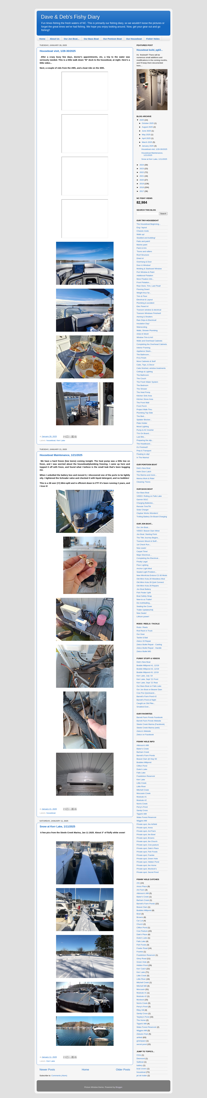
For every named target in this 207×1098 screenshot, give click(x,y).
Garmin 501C (142, 499)
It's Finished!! (142, 447)
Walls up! (140, 234)
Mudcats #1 (142, 797)
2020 (142, 180)
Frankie (140, 952)
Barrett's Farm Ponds (146, 755)
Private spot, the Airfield (147, 824)
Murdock (140, 1000)
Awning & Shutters (145, 317)
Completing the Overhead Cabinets (152, 344)
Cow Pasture (142, 931)
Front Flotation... (144, 282)
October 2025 (148, 123)
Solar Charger (143, 510)
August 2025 (147, 127)
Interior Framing (143, 348)
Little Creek (141, 783)
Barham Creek (143, 752)
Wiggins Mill (142, 821)
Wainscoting (142, 327)
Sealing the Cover (144, 606)
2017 (142, 191)
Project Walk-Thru (144, 409)
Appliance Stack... (144, 351)
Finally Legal (142, 562)
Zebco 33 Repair (144, 641)
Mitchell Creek (143, 790)
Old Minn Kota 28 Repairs (148, 586)
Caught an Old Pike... (146, 703)
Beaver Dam (142, 907)
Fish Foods (141, 945)
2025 (142, 120)
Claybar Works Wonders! (147, 513)
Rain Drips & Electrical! (146, 320)
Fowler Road (142, 948)
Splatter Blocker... (144, 420)
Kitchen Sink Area (144, 396)
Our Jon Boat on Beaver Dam (149, 689)
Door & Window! (144, 265)
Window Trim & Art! (145, 337)
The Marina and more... (147, 475)
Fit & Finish (141, 358)
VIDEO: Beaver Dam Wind (148, 531)
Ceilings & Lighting (145, 372)
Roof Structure (143, 255)
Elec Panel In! (142, 306)
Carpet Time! (142, 551)
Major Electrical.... (144, 555)
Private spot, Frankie (145, 855)
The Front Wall (143, 403)
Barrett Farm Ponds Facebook (150, 717)
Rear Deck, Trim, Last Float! (149, 286)
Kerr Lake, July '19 (145, 676)
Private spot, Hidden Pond (148, 862)
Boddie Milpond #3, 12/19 (148, 672)
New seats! (141, 548)
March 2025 (147, 142)
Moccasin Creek (144, 793)
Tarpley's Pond (143, 1017)
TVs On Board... (144, 433)
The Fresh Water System (147, 382)
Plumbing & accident (145, 303)
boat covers (142, 1069)
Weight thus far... (144, 293)
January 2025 (148, 146)
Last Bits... (141, 437)
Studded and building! (146, 238)
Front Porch (142, 406)
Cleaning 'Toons (143, 482)
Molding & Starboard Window (149, 269)
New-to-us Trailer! (144, 599)
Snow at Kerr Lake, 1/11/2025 (57, 826)
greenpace (141, 1041)
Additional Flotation (145, 275)
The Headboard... (144, 444)
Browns (140, 917)
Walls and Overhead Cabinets (149, 341)
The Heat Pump (143, 392)
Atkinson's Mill (143, 745)
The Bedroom (142, 385)
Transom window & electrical (149, 310)
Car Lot (140, 921)
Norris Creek (142, 804)
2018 (142, 187)
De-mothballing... (144, 603)
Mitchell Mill (142, 986)
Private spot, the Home (146, 865)
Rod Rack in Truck (144, 631)
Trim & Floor (142, 296)
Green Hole (141, 962)
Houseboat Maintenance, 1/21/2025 (61, 455)
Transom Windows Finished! (149, 313)
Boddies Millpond (144, 762)
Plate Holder (142, 423)
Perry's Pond (142, 807)
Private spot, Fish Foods (147, 852)
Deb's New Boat (143, 468)
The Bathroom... (144, 354)
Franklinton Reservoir (146, 776)
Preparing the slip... (145, 440)
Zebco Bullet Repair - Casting (149, 644)
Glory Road (141, 958)
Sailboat (140, 1062)
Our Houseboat (134, 39)
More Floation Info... (145, 279)
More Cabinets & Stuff (146, 361)
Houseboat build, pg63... (150, 50)
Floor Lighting (142, 565)
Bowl (139, 914)
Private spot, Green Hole (147, 859)
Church (140, 924)
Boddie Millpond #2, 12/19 (148, 669)
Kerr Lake (61, 440)
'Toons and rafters (144, 251)
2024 (142, 165)
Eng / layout (142, 227)
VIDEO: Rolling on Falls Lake (149, 496)
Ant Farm (141, 890)
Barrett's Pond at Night (146, 700)
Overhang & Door (144, 262)
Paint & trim (142, 248)
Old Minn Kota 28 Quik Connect (150, 582)
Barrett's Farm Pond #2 (147, 696)
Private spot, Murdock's (147, 869)
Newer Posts (47, 1069)
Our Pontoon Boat (112, 39)
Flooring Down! (143, 289)
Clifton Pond (142, 766)
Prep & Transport (144, 451)
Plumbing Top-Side (145, 413)
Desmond (141, 1058)
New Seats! (141, 613)
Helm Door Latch (144, 471)
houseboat (50, 440)
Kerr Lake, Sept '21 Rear (147, 683)
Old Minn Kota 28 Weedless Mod (151, 579)
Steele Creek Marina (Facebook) (151, 724)
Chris (139, 1055)
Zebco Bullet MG (144, 651)
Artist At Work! (143, 334)
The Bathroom (143, 375)
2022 (142, 172)
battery (139, 1065)
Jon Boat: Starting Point (147, 534)
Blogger (119, 1087)
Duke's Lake (142, 769)
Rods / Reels (142, 627)
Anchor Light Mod (144, 568)
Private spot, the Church (147, 841)
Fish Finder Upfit (144, 593)
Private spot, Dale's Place (148, 848)
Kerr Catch (141, 969)
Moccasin (141, 989)
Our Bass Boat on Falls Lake (149, 686)
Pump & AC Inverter (145, 430)
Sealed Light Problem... (147, 572)
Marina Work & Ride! (145, 478)
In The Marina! (143, 457)
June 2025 (147, 131)
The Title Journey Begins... (148, 538)
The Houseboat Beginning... (149, 224)
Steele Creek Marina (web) (148, 728)
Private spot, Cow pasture (148, 845)
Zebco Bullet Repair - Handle (149, 648)
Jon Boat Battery (144, 589)
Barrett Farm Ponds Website (149, 721)
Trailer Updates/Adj (145, 610)
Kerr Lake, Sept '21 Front (147, 679)
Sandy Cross (142, 810)
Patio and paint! (143, 241)
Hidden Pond (142, 965)
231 (138, 883)
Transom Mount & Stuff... (147, 541)
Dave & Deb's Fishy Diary (70, 17)
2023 (142, 168)
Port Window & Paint (145, 272)
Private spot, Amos (145, 828)
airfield (139, 1037)
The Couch (141, 378)
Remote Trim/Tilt (144, 506)
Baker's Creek (143, 749)
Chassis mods (143, 231)
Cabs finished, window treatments (151, 368)
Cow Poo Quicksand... (146, 693)
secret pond (142, 1044)
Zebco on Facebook (145, 734)
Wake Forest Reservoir (146, 817)
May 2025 (146, 135)
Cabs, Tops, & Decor (145, 365)
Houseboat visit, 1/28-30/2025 (58, 51)
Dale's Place (142, 934)
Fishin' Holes (153, 39)
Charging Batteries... (145, 503)
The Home (141, 1020)
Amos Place (142, 886)
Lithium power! (143, 616)
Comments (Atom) (59, 1075)
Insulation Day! (143, 324)
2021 (142, 176)
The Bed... (141, 416)
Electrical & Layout (145, 300)
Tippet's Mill (142, 814)
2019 (142, 184)
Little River (141, 786)
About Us (54, 39)
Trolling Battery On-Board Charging (152, 517)
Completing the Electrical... (148, 558)
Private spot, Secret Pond (148, 872)
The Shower (142, 389)
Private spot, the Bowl (146, 834)
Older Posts (123, 1069)
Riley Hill (140, 1010)
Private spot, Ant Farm (146, 831)
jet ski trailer (142, 1075)
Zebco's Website (144, 731)
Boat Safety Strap (144, 596)
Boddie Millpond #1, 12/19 (148, 665)
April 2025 (146, 138)
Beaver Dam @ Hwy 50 (147, 759)
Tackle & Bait (142, 638)
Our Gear (141, 634)
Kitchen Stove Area (145, 399)
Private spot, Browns (145, 838)
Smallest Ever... (143, 707)
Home (42, 39)
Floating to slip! (143, 454)
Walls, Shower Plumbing (147, 330)
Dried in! (140, 258)
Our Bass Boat (91, 39)
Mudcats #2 (142, 800)
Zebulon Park (142, 1034)
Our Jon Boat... (71, 39)
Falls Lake (141, 773)
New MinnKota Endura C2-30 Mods (152, 575)
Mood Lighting (143, 426)
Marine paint (142, 245)
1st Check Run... (144, 544)
